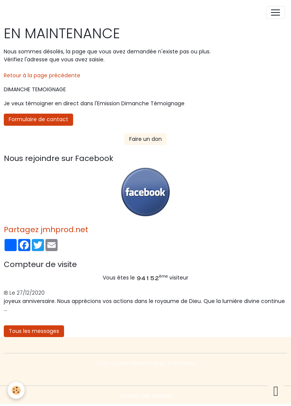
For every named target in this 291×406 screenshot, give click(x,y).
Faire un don (145, 139)
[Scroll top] (275, 390)
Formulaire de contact (38, 119)
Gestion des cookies (145, 396)
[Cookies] (16, 390)
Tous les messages (34, 331)
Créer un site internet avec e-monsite (145, 363)
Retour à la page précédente (42, 75)
